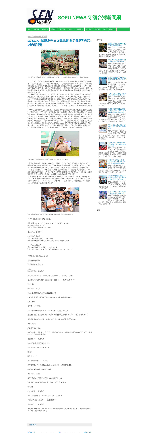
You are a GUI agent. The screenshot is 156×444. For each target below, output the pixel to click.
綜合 (104, 29)
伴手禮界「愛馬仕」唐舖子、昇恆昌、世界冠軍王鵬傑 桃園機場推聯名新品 (116, 161)
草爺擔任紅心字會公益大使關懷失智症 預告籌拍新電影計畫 (117, 126)
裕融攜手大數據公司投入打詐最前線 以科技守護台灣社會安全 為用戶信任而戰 (117, 177)
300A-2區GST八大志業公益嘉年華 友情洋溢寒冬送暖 (117, 192)
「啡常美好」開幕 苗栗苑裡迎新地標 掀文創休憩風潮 (117, 94)
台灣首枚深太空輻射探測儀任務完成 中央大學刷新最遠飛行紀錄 (117, 144)
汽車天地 (71, 29)
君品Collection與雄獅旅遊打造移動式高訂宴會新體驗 (117, 60)
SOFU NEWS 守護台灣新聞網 (89, 17)
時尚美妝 (62, 29)
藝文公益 (89, 29)
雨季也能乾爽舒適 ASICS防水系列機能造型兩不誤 (117, 45)
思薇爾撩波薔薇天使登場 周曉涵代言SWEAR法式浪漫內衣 (117, 79)
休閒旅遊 (36, 29)
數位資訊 (54, 29)
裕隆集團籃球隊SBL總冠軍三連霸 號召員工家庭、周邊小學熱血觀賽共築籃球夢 (117, 110)
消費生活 (80, 29)
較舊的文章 (87, 432)
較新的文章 (31, 432)
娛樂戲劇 (45, 29)
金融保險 (97, 29)
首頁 (29, 29)
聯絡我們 (112, 29)
